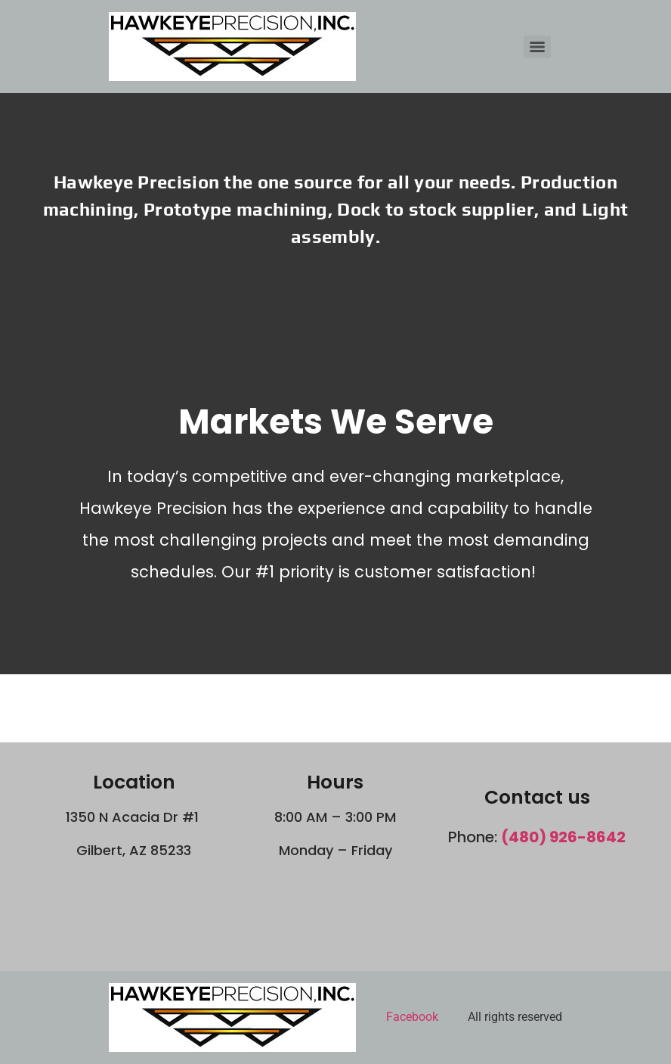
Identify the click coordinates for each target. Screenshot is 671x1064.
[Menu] (537, 47)
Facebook (412, 1017)
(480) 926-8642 (563, 837)
